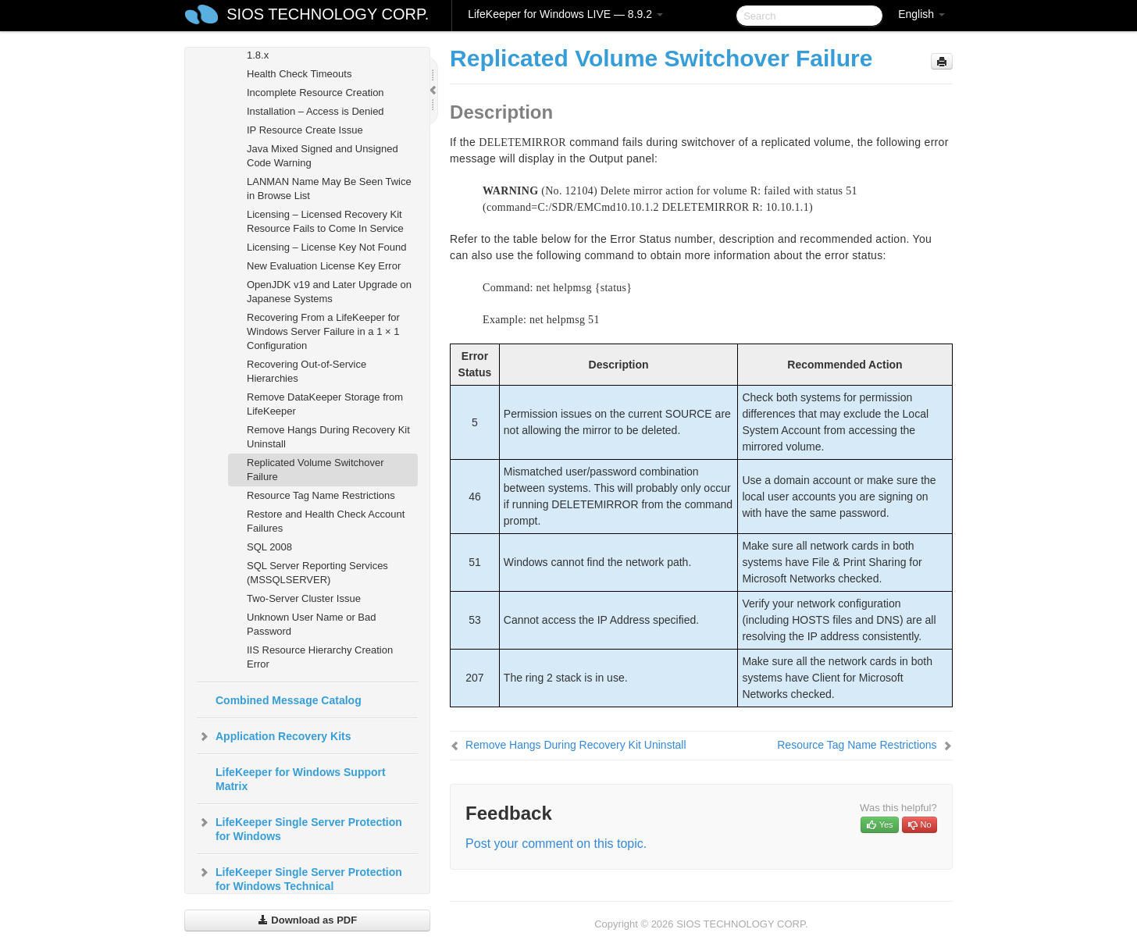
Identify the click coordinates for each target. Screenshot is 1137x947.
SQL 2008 (269, 547)
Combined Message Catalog (289, 700)
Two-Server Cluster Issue (304, 598)
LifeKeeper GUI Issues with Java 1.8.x (320, 48)
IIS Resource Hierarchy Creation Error (320, 657)
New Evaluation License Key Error (324, 266)
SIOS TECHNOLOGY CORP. (327, 14)
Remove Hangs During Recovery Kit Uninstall (328, 437)
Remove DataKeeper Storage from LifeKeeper (325, 404)
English (921, 14)
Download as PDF (307, 920)
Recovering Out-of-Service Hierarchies (306, 371)
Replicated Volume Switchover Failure (315, 469)
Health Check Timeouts (299, 74)
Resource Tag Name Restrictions (321, 495)
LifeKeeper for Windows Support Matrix (301, 779)
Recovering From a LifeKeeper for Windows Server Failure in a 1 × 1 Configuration (323, 331)
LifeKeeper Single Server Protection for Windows (299, 827)
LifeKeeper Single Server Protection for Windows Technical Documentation (299, 884)
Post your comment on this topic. (556, 843)
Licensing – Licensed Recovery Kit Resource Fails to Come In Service (325, 221)
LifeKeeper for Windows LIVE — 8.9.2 (565, 14)
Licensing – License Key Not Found (327, 247)
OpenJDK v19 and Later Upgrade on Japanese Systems (329, 291)
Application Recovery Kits (274, 736)
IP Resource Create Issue (305, 130)
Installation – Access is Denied (315, 111)
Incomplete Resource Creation (315, 92)
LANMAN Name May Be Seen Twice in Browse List (329, 188)
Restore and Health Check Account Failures (326, 521)
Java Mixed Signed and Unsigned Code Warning (322, 156)
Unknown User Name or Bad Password (311, 624)
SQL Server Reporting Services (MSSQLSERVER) (317, 573)
